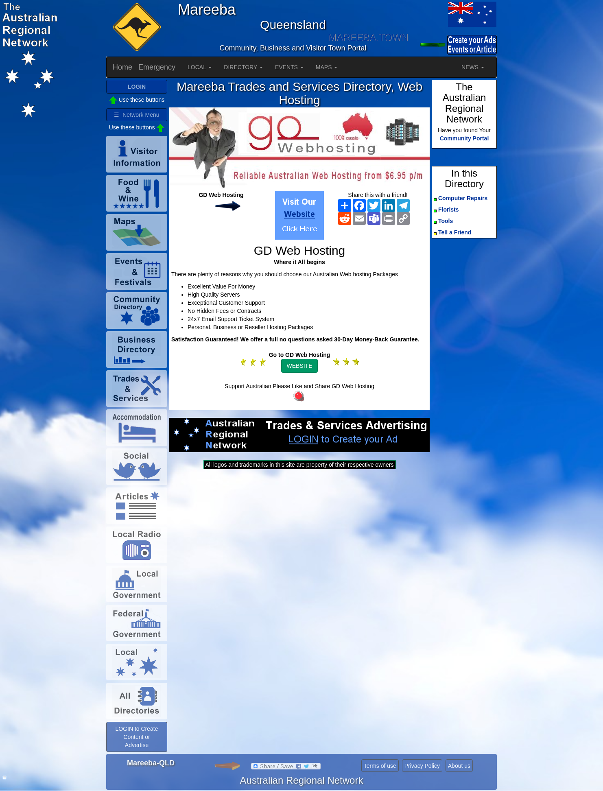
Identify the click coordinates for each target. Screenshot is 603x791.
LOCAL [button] (200, 67)
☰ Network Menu (136, 114)
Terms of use (380, 766)
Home (122, 67)
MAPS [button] (327, 67)
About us (459, 766)
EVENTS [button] (289, 67)
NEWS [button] (472, 67)
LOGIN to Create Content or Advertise (136, 736)
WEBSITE (299, 366)
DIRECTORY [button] (243, 67)
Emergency (156, 67)
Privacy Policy (422, 766)
